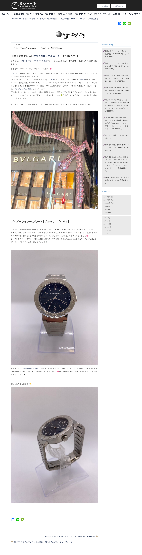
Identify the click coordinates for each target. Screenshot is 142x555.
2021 (104, 233)
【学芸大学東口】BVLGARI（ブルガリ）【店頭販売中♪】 (38, 48)
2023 (104, 227)
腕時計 (82, 80)
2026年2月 (107, 206)
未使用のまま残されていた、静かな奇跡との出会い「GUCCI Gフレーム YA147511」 (117, 90)
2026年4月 (107, 200)
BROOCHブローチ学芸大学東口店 (34, 61)
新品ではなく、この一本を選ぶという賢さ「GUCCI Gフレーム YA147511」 (117, 66)
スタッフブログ (134, 14)
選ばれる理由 (19, 14)
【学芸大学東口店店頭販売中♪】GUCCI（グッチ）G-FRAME (69, 536)
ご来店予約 (103, 6)
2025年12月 (107, 212)
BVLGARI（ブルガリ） (47, 56)
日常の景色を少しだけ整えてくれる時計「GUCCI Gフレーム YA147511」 (117, 54)
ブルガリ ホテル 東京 (23, 89)
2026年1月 (107, 209)
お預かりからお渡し (65, 14)
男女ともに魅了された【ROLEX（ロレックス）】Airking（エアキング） (117, 147)
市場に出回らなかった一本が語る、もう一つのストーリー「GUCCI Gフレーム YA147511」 (117, 78)
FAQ (124, 14)
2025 (104, 221)
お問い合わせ (118, 6)
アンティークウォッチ (102, 14)
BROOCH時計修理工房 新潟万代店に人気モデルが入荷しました (117, 180)
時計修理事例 (50, 14)
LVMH (51, 80)
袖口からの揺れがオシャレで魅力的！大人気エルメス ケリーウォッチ (43, 542)
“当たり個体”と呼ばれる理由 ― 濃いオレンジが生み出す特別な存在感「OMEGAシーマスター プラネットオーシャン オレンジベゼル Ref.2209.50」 (116, 123)
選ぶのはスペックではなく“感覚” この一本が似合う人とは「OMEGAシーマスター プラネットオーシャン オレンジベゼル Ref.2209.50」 (117, 105)
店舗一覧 (116, 14)
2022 (104, 230)
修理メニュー (6, 14)
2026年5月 (107, 197)
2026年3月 (107, 203)
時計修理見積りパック (83, 14)
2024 (104, 224)
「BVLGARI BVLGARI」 (31, 368)
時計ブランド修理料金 (34, 14)
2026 (104, 218)
